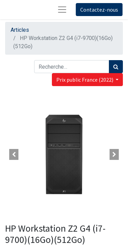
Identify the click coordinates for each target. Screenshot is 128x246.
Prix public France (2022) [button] (85, 79)
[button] (14, 154)
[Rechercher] (116, 66)
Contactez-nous (99, 9)
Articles (20, 30)
